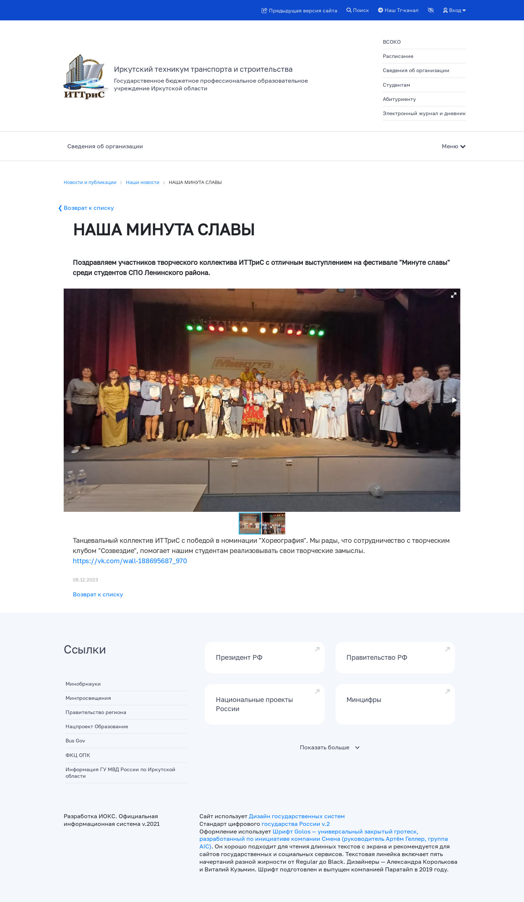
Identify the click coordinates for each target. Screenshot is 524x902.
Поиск (357, 10)
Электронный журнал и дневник (424, 113)
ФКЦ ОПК (78, 755)
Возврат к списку (89, 207)
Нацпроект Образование (97, 726)
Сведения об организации (416, 70)
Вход (454, 10)
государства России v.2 (296, 823)
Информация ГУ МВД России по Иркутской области (120, 772)
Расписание (398, 56)
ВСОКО (392, 42)
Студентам (396, 85)
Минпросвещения (88, 698)
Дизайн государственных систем (297, 816)
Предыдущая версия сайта (299, 10)
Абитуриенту (399, 99)
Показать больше (324, 747)
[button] (454, 295)
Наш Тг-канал (398, 10)
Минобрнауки (83, 684)
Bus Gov (75, 740)
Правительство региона (96, 712)
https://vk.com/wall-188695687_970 (130, 561)
